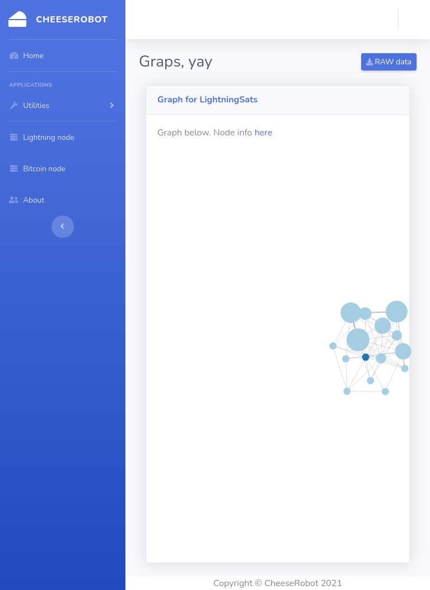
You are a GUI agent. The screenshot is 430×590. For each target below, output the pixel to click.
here (264, 133)
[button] (414, 19)
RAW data (389, 62)
